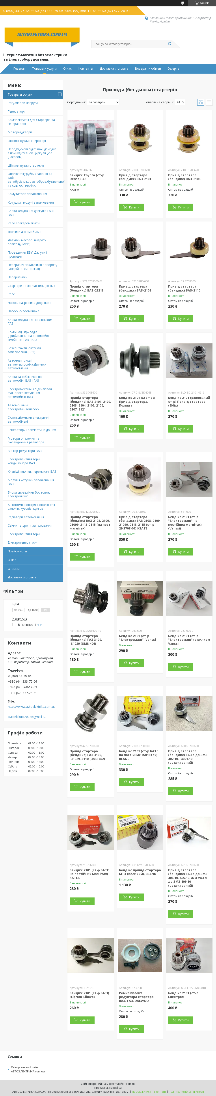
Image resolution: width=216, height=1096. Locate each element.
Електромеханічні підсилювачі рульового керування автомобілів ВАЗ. (30, 393)
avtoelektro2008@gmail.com (27, 717)
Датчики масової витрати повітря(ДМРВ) (27, 242)
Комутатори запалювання (27, 194)
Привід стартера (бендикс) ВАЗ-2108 (184, 177)
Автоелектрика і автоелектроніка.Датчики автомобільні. (27, 364)
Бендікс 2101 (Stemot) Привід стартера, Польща (137, 401)
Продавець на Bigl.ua (108, 1088)
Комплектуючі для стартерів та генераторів (31, 122)
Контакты (85, 68)
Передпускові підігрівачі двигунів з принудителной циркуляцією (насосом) (32, 153)
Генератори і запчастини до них (32, 430)
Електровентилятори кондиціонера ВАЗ (24, 461)
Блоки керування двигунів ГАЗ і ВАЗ (31, 213)
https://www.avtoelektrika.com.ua (32, 707)
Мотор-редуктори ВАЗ (25, 451)
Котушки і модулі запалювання (31, 202)
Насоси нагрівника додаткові (29, 303)
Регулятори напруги (23, 103)
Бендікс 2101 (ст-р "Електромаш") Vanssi (137, 638)
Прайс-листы (17, 551)
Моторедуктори (20, 132)
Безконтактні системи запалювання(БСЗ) (24, 350)
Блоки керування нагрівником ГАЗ (30, 322)
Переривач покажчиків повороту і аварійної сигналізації (32, 267)
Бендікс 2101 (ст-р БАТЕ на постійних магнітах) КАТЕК (89, 874)
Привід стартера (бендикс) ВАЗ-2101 (135, 177)
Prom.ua (130, 1084)
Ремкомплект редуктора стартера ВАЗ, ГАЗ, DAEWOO (136, 997)
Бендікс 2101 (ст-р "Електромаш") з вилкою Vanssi (189, 640)
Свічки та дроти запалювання (30, 525)
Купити (85, 202)
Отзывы (14, 569)
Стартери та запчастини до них (31, 286)
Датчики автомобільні (24, 232)
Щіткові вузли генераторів (28, 141)
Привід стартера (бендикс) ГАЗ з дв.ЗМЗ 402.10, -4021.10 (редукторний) (187, 757)
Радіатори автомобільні (26, 517)
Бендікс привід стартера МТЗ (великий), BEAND (140, 872)
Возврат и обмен (148, 68)
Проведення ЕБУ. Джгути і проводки (27, 254)
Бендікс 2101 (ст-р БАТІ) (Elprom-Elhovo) (89, 995)
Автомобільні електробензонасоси (23, 407)
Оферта (173, 68)
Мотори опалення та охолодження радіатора (26, 440)
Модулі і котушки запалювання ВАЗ (31, 482)
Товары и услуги (44, 68)
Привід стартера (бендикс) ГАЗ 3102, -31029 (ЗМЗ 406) (86, 640)
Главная (19, 68)
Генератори (17, 111)
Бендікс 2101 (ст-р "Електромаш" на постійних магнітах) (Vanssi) (185, 523)
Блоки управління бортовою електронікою (29, 494)
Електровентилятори (24, 534)
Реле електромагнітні (24, 223)
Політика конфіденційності (186, 1092)
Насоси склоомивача (23, 311)
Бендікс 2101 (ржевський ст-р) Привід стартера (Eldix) (189, 401)
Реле (11, 294)
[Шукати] (169, 44)
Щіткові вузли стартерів (26, 165)
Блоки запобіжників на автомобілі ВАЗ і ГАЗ (25, 379)
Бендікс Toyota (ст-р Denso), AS (87, 177)
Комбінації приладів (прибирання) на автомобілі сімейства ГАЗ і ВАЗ (28, 336)
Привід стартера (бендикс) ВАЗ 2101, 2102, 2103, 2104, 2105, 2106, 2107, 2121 (90, 403)
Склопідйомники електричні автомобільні (28, 419)
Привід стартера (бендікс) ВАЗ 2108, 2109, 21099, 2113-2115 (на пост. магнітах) (90, 523)
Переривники (17, 277)
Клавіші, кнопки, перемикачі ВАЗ (32, 471)
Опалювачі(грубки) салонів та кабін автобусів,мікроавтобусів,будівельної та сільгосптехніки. (35, 180)
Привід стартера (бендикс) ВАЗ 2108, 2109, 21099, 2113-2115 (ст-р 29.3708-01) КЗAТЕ (139, 523)
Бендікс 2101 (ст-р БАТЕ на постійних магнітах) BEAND (138, 755)
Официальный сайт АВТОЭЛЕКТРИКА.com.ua (28, 1069)
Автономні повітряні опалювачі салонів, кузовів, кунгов (31, 507)
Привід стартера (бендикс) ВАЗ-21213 (87, 288)
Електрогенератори (22, 542)
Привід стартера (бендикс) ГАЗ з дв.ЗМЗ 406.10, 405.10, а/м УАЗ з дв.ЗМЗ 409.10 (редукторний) (187, 878)
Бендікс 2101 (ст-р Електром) (183, 995)
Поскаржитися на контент (149, 1092)
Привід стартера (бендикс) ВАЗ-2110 (184, 288)
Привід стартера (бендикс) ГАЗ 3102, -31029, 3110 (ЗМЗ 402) (87, 755)
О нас (67, 68)
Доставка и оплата (114, 68)
